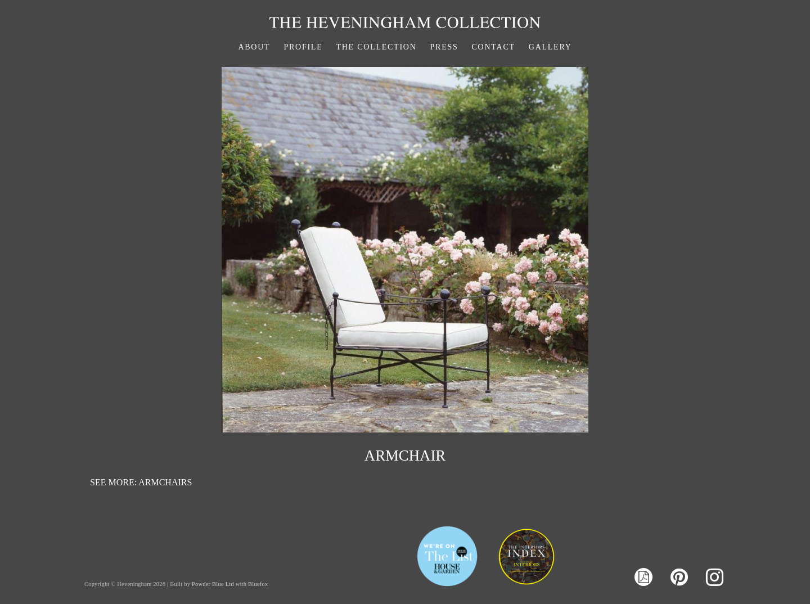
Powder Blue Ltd (213, 584)
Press (444, 47)
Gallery (550, 47)
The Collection (376, 47)
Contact (493, 47)
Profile (303, 47)
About (254, 47)
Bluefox (258, 584)
